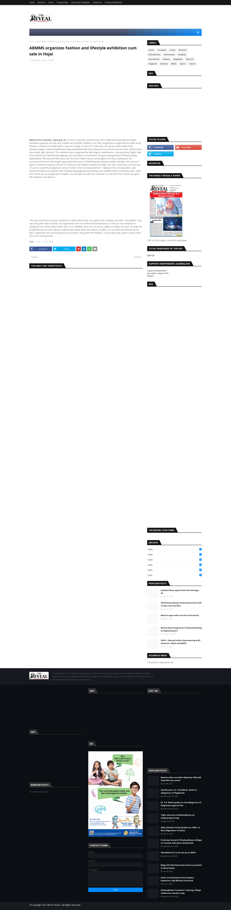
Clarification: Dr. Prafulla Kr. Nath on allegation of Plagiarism (179, 791)
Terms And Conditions (80, 2)
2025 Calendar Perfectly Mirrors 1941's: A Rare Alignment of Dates (180, 829)
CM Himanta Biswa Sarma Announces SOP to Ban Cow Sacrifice (181, 604)
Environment (169, 54)
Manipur (166, 59)
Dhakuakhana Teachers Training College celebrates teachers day (181, 891)
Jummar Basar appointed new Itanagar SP (180, 591)
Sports (182, 63)
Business (182, 50)
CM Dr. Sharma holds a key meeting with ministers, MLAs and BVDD (180, 642)
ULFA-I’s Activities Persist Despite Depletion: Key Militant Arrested (177, 879)
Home (31, 2)
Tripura (192, 63)
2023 (175, 565)
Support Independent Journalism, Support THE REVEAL (158, 273)
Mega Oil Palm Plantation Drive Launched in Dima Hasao (181, 866)
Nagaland (153, 63)
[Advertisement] (148, 17)
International (154, 59)
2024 (175, 559)
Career (51, 2)
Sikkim (173, 63)
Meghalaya (178, 59)
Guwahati (182, 54)
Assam (38, 241)
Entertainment (154, 54)
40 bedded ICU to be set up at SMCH (178, 852)
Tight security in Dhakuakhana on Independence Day (178, 816)
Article (151, 50)
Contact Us (97, 2)
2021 (175, 575)
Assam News (41, 41)
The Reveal (35, 60)
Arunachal (162, 50)
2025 (175, 554)
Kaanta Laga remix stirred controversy (180, 615)
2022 (175, 570)
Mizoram (190, 59)
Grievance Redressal (113, 2)
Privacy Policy (62, 2)
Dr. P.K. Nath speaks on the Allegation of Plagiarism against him (181, 804)
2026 (175, 549)
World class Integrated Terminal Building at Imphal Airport (181, 629)
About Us (41, 2)
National (164, 63)
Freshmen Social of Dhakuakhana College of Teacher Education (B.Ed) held (181, 841)
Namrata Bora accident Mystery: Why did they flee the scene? (181, 779)
